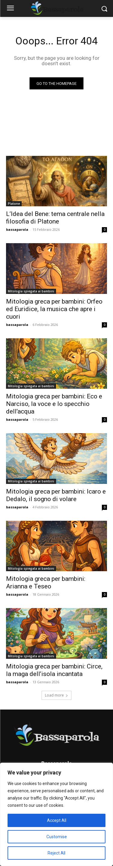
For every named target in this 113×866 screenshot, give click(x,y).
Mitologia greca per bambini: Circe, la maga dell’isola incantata (54, 670)
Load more (56, 695)
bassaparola (17, 229)
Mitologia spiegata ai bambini (31, 291)
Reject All (56, 853)
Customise (56, 836)
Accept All (56, 820)
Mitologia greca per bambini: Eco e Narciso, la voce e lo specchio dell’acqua (54, 404)
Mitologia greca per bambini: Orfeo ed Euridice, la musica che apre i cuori (54, 309)
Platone (14, 203)
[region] (56, 814)
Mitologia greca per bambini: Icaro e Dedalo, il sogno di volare (56, 495)
